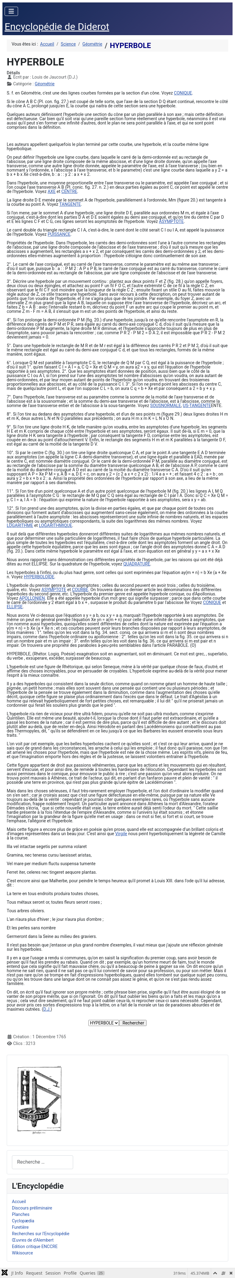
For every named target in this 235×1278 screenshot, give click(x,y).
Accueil (19, 1201)
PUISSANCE (59, 234)
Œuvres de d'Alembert (33, 1240)
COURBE (80, 589)
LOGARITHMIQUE (55, 525)
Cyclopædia (23, 1220)
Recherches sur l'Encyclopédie (40, 1233)
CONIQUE (183, 93)
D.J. (47, 1009)
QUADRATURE (136, 563)
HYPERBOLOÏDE (39, 576)
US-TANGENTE (197, 405)
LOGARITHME (20, 525)
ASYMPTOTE (171, 221)
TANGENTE (70, 204)
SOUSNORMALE (165, 405)
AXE (52, 191)
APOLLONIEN (32, 598)
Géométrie (44, 83)
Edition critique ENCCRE (35, 1246)
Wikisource (22, 1252)
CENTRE (69, 191)
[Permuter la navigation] (11, 11)
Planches (20, 1214)
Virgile (121, 833)
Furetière (20, 1227)
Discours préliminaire (32, 1208)
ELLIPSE (15, 606)
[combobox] (42, 1162)
